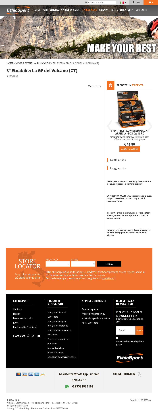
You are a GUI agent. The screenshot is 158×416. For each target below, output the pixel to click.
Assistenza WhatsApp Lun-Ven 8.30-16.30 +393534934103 (79, 380)
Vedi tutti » (94, 86)
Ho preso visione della (130, 343)
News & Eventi (24, 63)
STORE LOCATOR (127, 374)
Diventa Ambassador (23, 318)
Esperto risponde (90, 309)
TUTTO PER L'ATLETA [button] (121, 9)
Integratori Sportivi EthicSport (57, 314)
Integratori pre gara (57, 321)
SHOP (37, 9)
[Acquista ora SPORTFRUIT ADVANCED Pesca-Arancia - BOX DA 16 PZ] (129, 148)
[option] (129, 121)
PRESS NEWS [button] (90, 9)
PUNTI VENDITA (51, 9)
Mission (16, 313)
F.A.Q (15, 322)
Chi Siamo (17, 309)
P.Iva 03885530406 (59, 408)
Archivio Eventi (45, 63)
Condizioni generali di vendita (62, 356)
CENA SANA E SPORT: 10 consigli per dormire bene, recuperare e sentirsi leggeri (129, 182)
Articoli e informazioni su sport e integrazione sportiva (96, 316)
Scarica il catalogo (56, 348)
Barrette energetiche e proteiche (59, 341)
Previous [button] (109, 126)
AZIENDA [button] (103, 9)
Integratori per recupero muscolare (59, 332)
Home (9, 63)
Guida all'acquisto (56, 352)
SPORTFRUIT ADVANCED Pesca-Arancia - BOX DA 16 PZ (129, 132)
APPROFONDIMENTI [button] (71, 9)
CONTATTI (141, 9)
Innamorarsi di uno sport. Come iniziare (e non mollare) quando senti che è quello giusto (128, 232)
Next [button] (149, 126)
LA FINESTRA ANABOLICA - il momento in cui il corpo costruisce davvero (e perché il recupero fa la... (129, 198)
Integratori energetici (58, 325)
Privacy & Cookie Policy (18, 408)
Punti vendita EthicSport (25, 327)
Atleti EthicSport (90, 322)
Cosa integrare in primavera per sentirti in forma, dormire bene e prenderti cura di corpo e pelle (128, 215)
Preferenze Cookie (40, 408)
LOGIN (136, 2)
